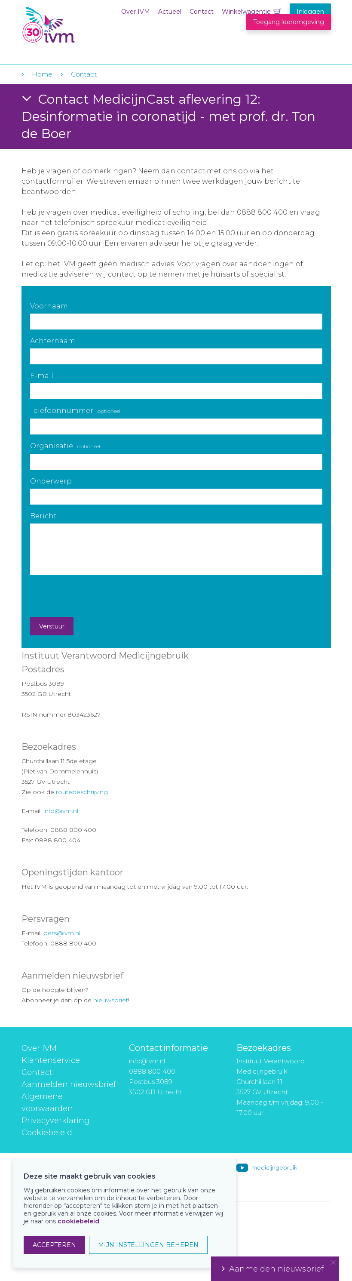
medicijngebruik (274, 1167)
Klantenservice (50, 1060)
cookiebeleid (78, 1221)
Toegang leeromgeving (288, 22)
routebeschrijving (82, 792)
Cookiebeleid (46, 1132)
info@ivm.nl (60, 811)
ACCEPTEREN (54, 1245)
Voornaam (49, 306)
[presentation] (95, 596)
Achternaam (52, 341)
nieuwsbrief (110, 1000)
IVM (73, 25)
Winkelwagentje (246, 11)
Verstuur (51, 626)
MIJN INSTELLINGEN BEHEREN (148, 1245)
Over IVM (135, 11)
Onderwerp (51, 481)
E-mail (41, 376)
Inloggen (310, 11)
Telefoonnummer (75, 410)
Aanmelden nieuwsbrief (68, 1084)
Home (42, 74)
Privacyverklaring (55, 1120)
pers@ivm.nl (61, 933)
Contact (202, 11)
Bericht (43, 516)
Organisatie (65, 446)
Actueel (169, 11)
